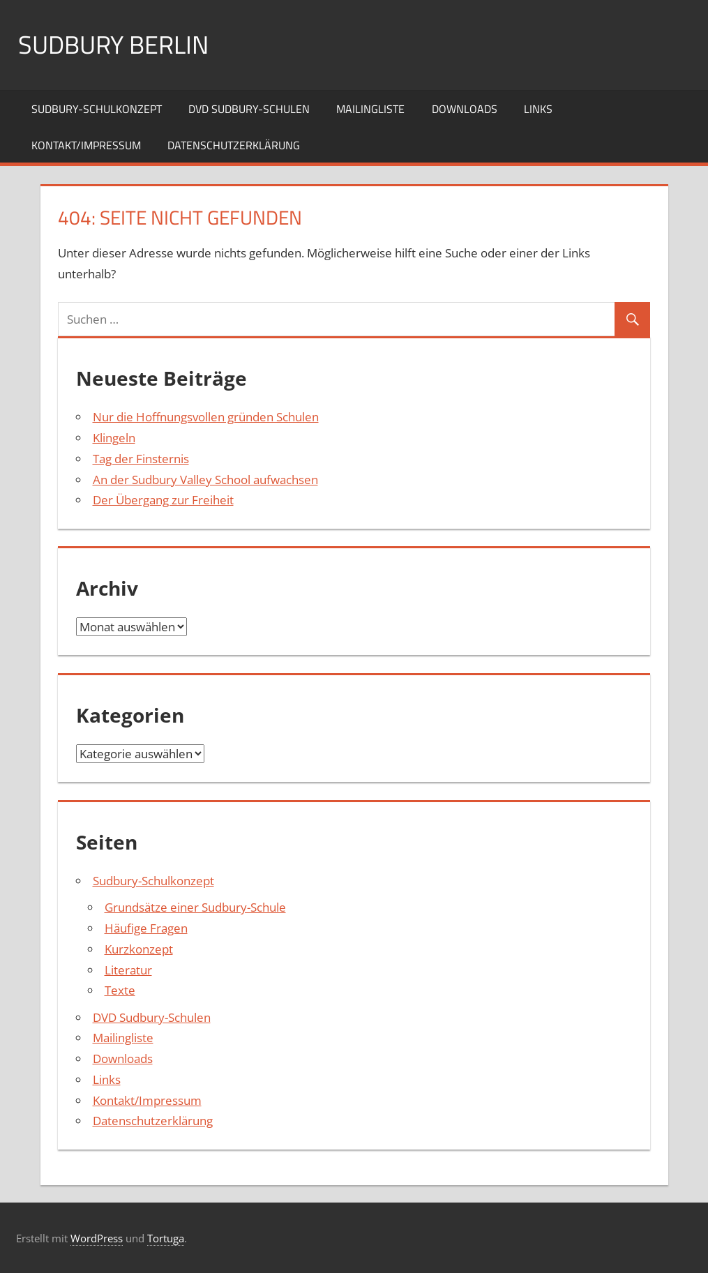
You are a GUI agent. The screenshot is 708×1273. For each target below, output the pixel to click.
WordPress (96, 1238)
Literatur (128, 970)
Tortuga (165, 1238)
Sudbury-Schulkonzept (96, 108)
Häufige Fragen (146, 928)
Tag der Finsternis (141, 459)
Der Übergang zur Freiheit (163, 500)
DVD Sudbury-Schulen (249, 108)
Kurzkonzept (139, 949)
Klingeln (114, 438)
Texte (120, 990)
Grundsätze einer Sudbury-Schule (195, 907)
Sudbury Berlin (113, 44)
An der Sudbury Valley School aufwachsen (205, 480)
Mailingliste (370, 108)
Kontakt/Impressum (86, 145)
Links (538, 108)
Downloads (464, 108)
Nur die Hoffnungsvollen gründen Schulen (206, 417)
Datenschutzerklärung (233, 145)
